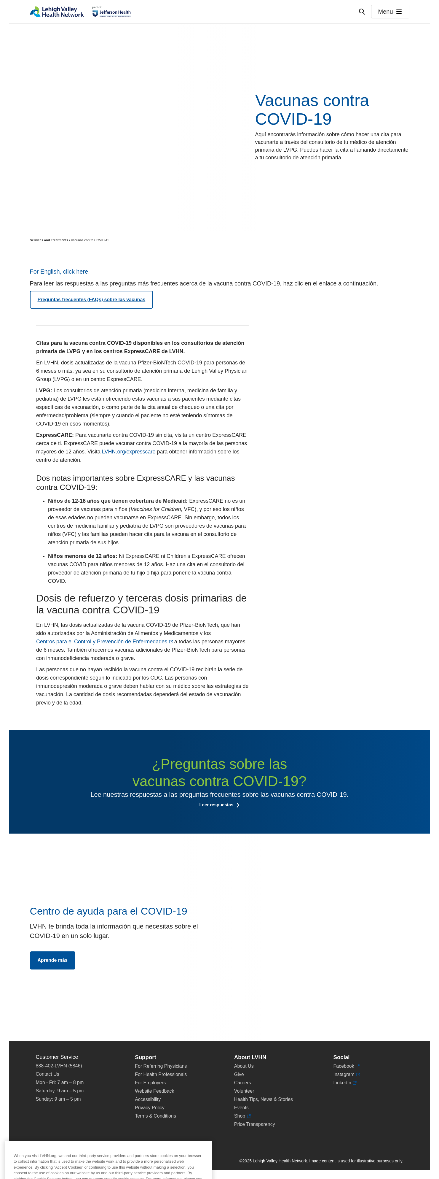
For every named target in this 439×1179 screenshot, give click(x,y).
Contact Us (47, 1074)
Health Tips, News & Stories (263, 1099)
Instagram (343, 1074)
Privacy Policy (150, 1107)
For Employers (150, 1082)
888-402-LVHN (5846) (59, 1065)
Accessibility (148, 1099)
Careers (242, 1082)
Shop (241, 1116)
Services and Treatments (49, 240)
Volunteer (244, 1091)
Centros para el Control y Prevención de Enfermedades (101, 641)
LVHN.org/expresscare (129, 452)
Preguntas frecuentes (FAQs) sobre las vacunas (92, 299)
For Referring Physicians (161, 1066)
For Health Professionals (161, 1074)
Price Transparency (254, 1124)
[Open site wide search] (362, 12)
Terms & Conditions (155, 1115)
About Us (244, 1066)
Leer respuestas (216, 804)
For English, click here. (60, 271)
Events (241, 1107)
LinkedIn (342, 1082)
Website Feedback (154, 1091)
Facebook (343, 1066)
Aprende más (53, 960)
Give (239, 1074)
